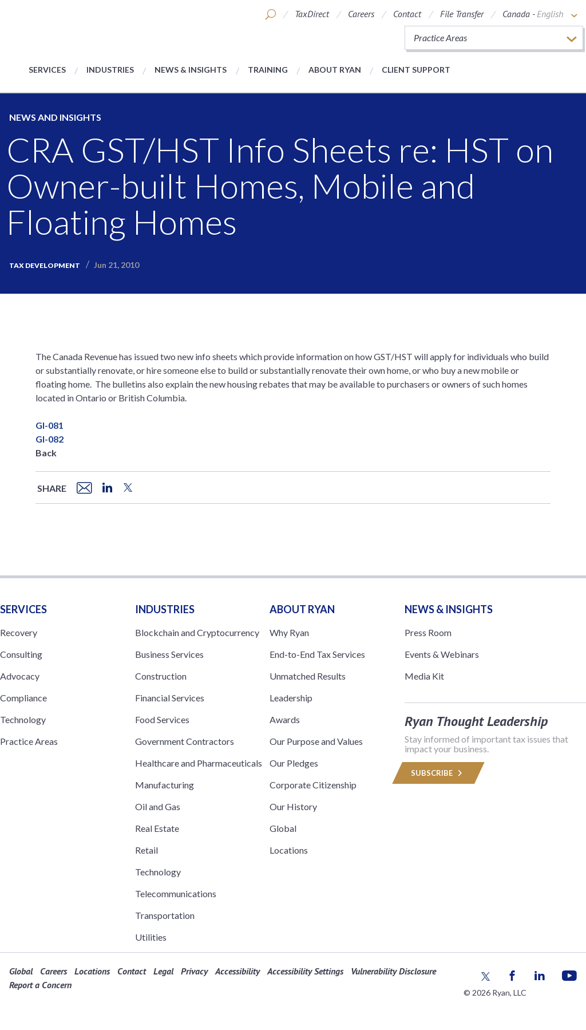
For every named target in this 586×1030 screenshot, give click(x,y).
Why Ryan (289, 632)
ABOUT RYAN (302, 609)
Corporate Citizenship (313, 784)
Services (47, 69)
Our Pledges (294, 762)
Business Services (169, 654)
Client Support (416, 69)
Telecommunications (175, 893)
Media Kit (424, 675)
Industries (110, 69)
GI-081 (49, 425)
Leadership (291, 697)
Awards (285, 719)
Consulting (21, 654)
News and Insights (55, 117)
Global (283, 828)
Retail (146, 849)
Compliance (23, 697)
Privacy (194, 971)
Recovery (18, 632)
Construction (161, 675)
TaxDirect (312, 13)
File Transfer (462, 13)
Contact (407, 13)
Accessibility (237, 971)
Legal (163, 971)
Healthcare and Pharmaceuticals (198, 762)
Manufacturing (164, 784)
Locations (289, 849)
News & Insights (191, 69)
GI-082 (49, 438)
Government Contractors (184, 741)
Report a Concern (40, 984)
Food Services (162, 719)
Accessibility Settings (305, 971)
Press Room (428, 632)
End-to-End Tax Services (317, 654)
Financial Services (169, 697)
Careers (361, 13)
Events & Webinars (442, 654)
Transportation (165, 915)
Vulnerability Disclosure (393, 971)
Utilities (151, 937)
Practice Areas (29, 741)
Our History (293, 806)
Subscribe (438, 773)
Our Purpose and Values (316, 741)
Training (268, 69)
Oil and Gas (157, 806)
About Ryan (334, 69)
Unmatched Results (308, 675)
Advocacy (19, 675)
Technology (23, 719)
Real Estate (157, 828)
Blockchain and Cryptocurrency (197, 632)
